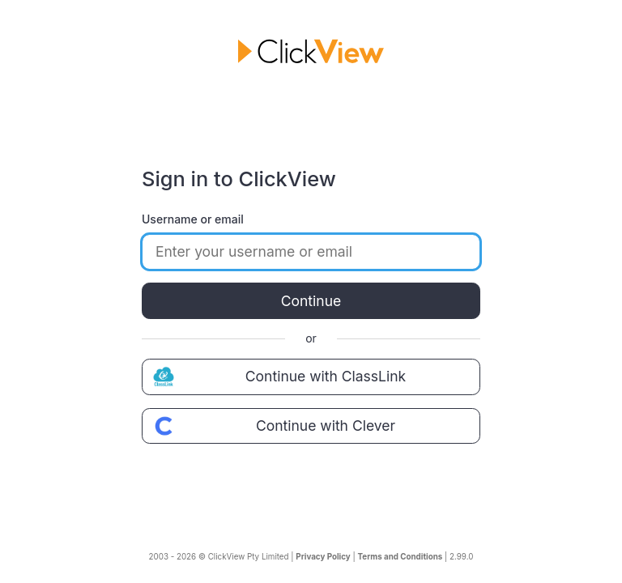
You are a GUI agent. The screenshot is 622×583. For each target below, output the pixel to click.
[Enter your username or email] (311, 252)
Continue (311, 300)
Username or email (193, 219)
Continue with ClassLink (277, 376)
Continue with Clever (272, 425)
